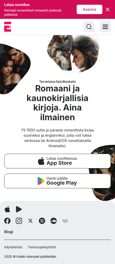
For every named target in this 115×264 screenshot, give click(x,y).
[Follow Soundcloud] (53, 221)
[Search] (89, 26)
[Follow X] (30, 221)
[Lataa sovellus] (7, 209)
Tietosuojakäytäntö (42, 247)
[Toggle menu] (105, 26)
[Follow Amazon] (65, 221)
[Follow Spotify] (42, 221)
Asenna (89, 9)
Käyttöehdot (13, 247)
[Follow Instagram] (19, 221)
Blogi (8, 231)
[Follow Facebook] (7, 221)
